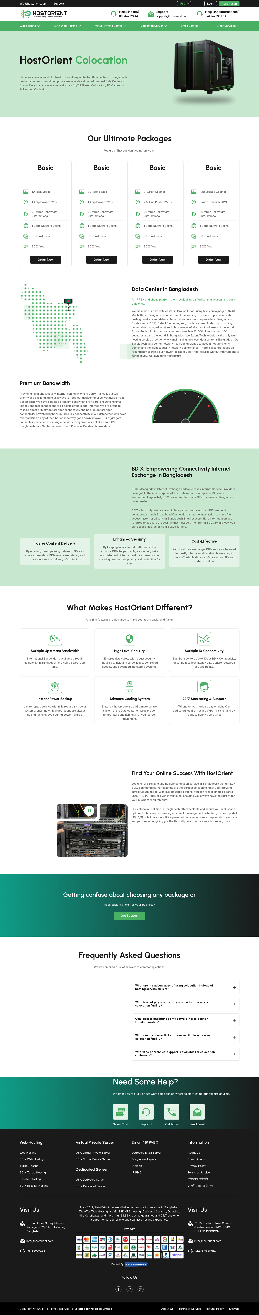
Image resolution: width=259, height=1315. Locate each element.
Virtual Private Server (110, 25)
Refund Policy (215, 1308)
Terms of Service (199, 1172)
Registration (229, 3)
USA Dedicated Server (90, 1179)
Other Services (227, 25)
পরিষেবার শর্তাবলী (198, 1179)
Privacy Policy (197, 1166)
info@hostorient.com (33, 3)
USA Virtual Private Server (93, 1152)
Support (58, 3)
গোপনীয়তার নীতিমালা (200, 1185)
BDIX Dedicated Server (90, 1186)
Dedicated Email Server (146, 1152)
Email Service (191, 25)
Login (210, 3)
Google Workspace (144, 1159)
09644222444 (35, 1251)
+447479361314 (205, 1251)
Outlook (137, 1166)
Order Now (46, 259)
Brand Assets (196, 1159)
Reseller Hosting (30, 1179)
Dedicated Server (153, 25)
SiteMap (234, 1308)
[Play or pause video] (89, 811)
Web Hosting (30, 25)
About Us (194, 1152)
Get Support (129, 915)
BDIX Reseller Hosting (34, 1185)
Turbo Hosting (29, 1166)
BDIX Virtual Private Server (93, 1159)
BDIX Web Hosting (67, 25)
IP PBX (136, 1172)
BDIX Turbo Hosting (33, 1172)
